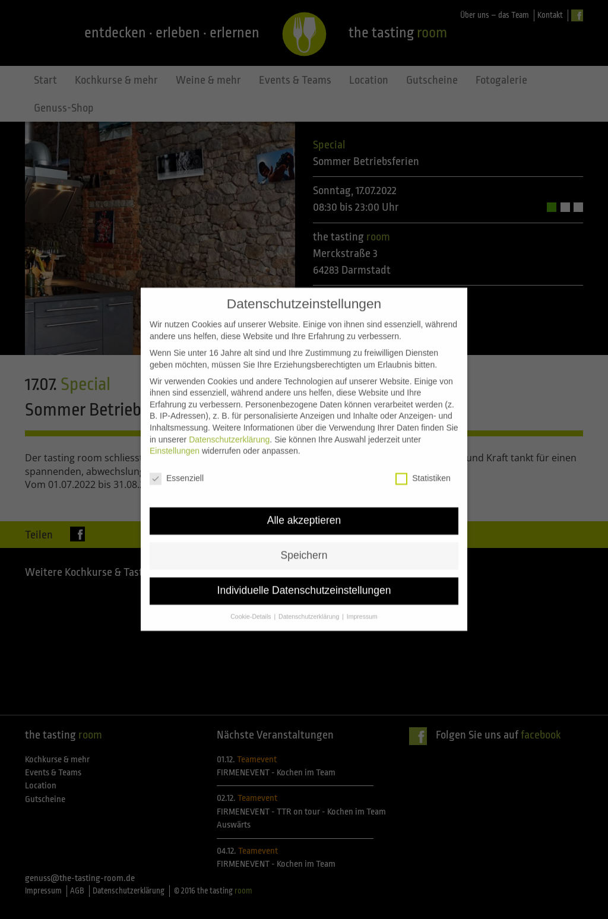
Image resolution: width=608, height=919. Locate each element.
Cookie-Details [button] (251, 603)
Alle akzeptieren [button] (304, 507)
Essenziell (177, 465)
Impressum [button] (362, 603)
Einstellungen (175, 437)
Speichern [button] (304, 542)
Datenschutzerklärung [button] (309, 603)
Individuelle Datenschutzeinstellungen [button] (304, 577)
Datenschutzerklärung (229, 426)
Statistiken (423, 465)
